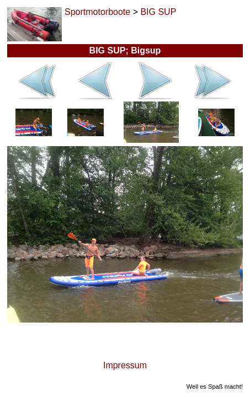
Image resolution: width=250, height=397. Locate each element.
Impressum (125, 365)
